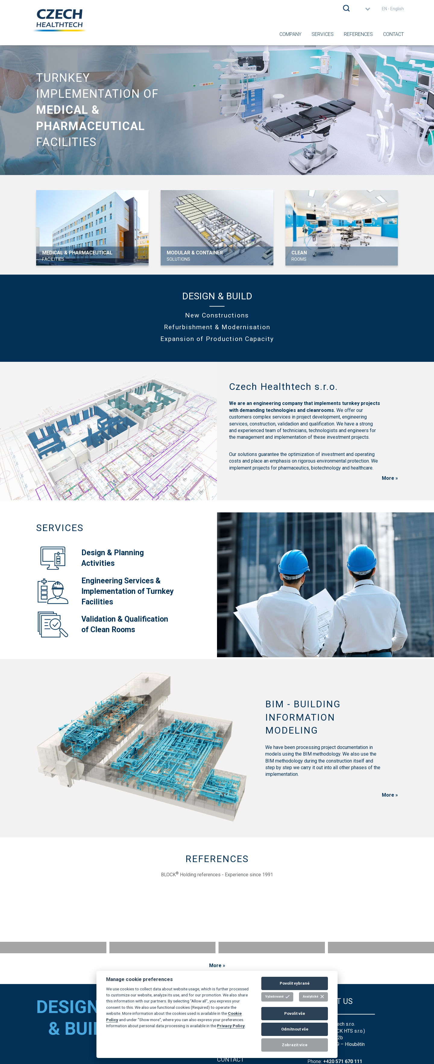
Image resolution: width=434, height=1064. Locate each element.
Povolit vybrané (295, 983)
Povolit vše (294, 1013)
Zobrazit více (294, 1045)
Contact (393, 34)
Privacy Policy (231, 1025)
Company (290, 34)
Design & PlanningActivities (90, 558)
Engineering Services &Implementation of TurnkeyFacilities (105, 591)
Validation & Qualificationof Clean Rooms (102, 624)
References (358, 34)
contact (230, 1059)
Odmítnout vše (294, 1029)
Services (323, 34)
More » (390, 478)
